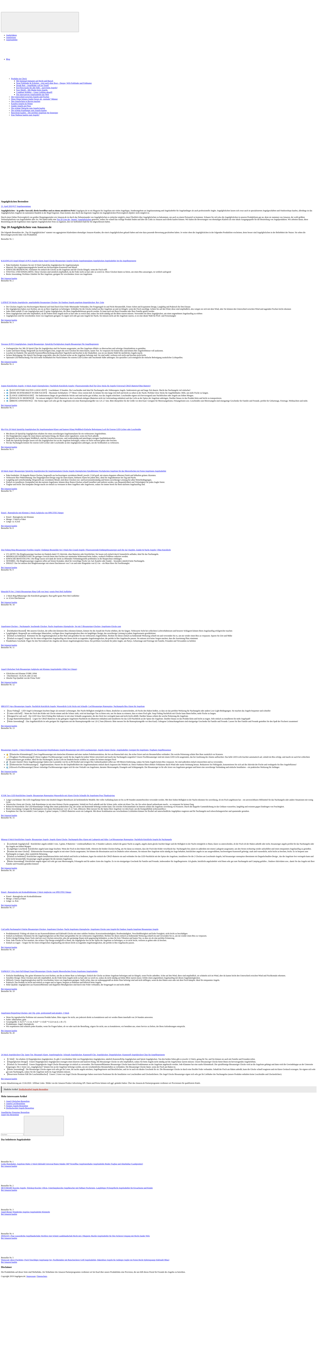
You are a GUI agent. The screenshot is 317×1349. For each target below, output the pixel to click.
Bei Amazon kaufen (9, 278)
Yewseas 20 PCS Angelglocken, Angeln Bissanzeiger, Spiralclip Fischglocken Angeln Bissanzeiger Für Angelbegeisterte (50, 344)
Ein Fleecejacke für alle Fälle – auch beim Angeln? (37, 88)
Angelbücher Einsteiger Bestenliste (15, 1112)
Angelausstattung (24, 206)
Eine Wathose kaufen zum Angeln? (25, 115)
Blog (27, 59)
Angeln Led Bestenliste (15, 1103)
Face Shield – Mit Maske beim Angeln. (32, 90)
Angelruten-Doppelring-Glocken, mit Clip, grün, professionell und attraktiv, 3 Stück (35, 1013)
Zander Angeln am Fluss (21, 106)
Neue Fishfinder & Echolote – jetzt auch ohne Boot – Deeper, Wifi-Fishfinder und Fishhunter (54, 83)
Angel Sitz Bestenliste (10, 1115)
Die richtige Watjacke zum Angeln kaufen (28, 108)
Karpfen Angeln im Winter (22, 104)
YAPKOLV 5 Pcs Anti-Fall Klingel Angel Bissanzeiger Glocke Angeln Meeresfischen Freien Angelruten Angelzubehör (49, 971)
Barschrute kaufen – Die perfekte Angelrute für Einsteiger (34, 113)
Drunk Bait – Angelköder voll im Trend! (32, 85)
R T (14, 206)
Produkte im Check (38, 79)
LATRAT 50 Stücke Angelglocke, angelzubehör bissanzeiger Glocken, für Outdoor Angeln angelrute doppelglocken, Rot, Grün (52, 302)
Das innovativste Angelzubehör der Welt (32, 94)
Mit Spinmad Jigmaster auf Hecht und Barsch (34, 81)
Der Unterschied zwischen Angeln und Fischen (30, 97)
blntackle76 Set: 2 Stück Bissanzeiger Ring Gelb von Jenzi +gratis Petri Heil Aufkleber (36, 591)
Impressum (31, 1276)
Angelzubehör (12, 40)
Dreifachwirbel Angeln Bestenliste (20, 1108)
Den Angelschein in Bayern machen (25, 101)
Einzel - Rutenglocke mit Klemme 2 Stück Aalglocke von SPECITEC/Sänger (32, 513)
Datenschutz (42, 1276)
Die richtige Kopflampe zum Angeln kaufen (29, 110)
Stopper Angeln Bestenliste (17, 1106)
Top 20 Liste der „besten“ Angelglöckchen (74, 219)
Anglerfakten (11, 35)
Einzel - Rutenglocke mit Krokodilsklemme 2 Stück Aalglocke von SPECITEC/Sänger (36, 892)
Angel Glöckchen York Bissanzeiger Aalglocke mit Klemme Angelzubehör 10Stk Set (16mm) (39, 669)
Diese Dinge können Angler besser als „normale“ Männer (34, 99)
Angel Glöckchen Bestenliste (18, 1101)
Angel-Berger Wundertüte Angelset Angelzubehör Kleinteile (25, 1212)
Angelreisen (11, 37)
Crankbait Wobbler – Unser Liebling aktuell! (34, 92)
